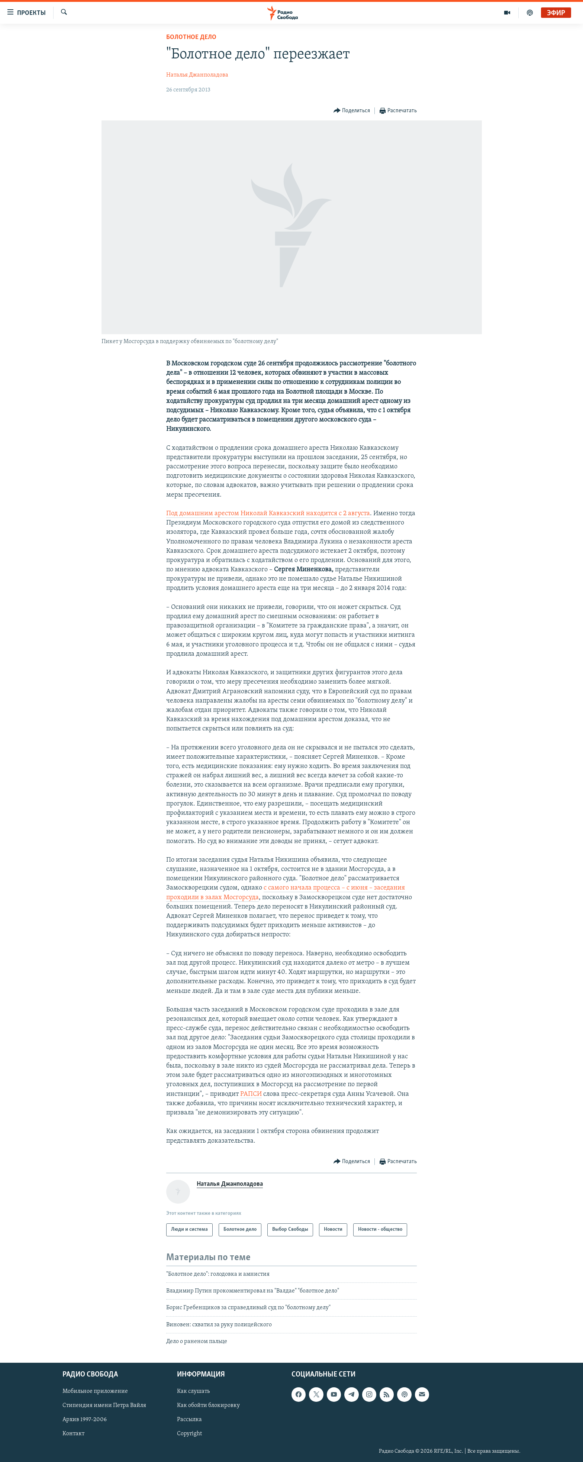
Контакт (73, 1434)
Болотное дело (191, 37)
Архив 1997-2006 (84, 1420)
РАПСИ (251, 1094)
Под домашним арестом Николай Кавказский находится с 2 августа (268, 513)
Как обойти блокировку (208, 1405)
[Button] (352, 111)
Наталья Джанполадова (197, 75)
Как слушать (193, 1391)
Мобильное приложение (95, 1391)
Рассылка (189, 1420)
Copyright (189, 1434)
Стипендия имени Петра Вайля (104, 1405)
